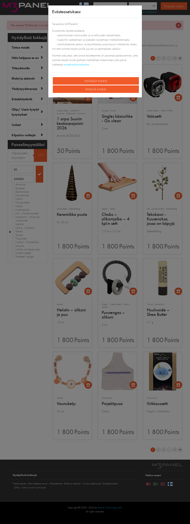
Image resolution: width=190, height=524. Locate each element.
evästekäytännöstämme (76, 64)
